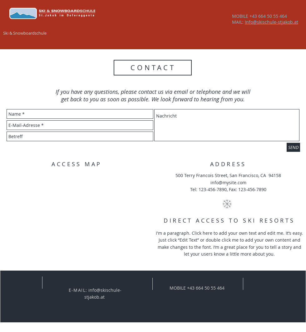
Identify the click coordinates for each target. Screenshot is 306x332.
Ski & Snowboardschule (25, 33)
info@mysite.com (228, 182)
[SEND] (293, 147)
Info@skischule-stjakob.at (271, 22)
